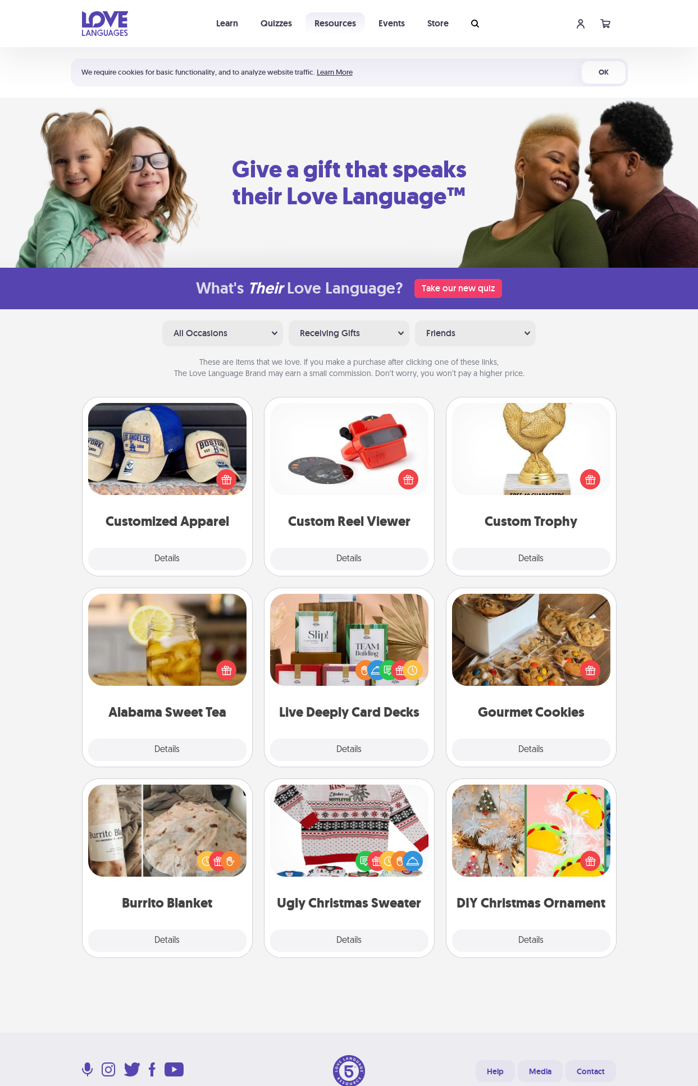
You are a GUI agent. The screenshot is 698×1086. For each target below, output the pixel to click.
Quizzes (276, 23)
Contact (591, 1071)
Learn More (335, 72)
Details (167, 559)
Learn (227, 23)
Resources (335, 23)
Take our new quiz (458, 288)
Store (438, 23)
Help (495, 1071)
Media (540, 1071)
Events (391, 23)
